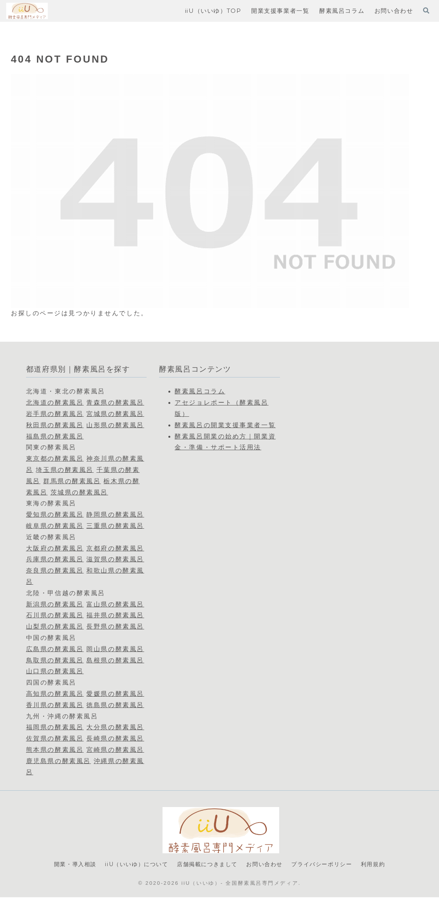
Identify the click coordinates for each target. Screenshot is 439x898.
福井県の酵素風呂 (115, 615)
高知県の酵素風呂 (55, 693)
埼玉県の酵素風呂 (64, 469)
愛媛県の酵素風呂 (115, 693)
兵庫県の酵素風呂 (55, 559)
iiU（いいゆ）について (132, 864)
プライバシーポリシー (327, 864)
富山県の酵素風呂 (115, 604)
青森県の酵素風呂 (115, 402)
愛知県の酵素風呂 (55, 514)
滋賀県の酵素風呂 (115, 559)
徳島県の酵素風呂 (115, 705)
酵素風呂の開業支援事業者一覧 (225, 425)
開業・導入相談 (67, 864)
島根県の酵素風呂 (115, 660)
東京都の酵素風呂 (55, 458)
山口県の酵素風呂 (55, 671)
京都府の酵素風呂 (115, 548)
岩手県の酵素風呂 (55, 414)
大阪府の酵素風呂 (55, 548)
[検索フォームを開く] (426, 10)
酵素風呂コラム (200, 391)
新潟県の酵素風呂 (55, 604)
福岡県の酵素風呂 (55, 727)
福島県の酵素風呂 (55, 436)
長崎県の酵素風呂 (115, 738)
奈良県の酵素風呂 (55, 570)
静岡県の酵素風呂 (115, 514)
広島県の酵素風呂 (55, 649)
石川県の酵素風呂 (55, 615)
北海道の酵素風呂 (55, 402)
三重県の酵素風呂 (115, 525)
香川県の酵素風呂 (55, 705)
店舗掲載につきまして (207, 864)
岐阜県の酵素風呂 (55, 525)
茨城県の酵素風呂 (79, 492)
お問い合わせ (267, 864)
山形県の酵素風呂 (115, 425)
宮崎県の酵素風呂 (115, 749)
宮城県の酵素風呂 (115, 414)
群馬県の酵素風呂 (72, 481)
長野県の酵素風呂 (115, 626)
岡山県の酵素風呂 (115, 649)
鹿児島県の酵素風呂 (58, 761)
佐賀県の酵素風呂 (55, 738)
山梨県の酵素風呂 (55, 626)
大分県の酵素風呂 (115, 727)
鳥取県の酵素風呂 (55, 660)
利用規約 (381, 864)
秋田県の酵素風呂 (55, 425)
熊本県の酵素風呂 (55, 749)
